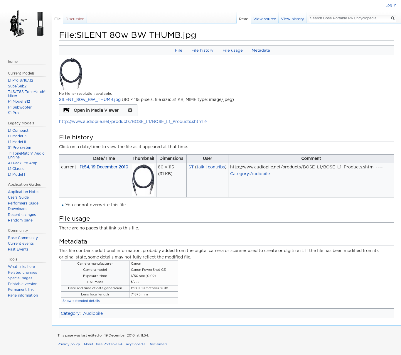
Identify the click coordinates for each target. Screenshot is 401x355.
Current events (21, 243)
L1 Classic (16, 168)
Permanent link (21, 289)
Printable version (22, 284)
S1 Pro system (20, 147)
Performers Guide (23, 203)
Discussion (75, 19)
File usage (233, 50)
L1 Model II (17, 142)
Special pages (20, 278)
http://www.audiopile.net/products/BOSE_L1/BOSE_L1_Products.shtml (131, 121)
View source (264, 19)
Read (244, 19)
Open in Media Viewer (96, 110)
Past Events (18, 249)
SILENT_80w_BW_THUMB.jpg (90, 99)
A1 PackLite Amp (22, 163)
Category (70, 313)
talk (200, 167)
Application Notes (23, 192)
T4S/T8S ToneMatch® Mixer (27, 93)
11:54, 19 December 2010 (104, 167)
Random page (20, 220)
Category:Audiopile (250, 173)
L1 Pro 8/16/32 (20, 80)
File (178, 50)
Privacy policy (69, 344)
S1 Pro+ (14, 113)
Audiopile (93, 313)
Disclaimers (158, 344)
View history (292, 19)
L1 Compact (18, 130)
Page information (23, 295)
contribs (216, 167)
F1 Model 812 (19, 101)
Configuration (130, 110)
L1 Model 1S (18, 136)
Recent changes (22, 214)
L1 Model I (16, 174)
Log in (390, 5)
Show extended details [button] (81, 301)
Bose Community (23, 238)
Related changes (22, 272)
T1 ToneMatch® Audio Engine (26, 155)
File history (202, 50)
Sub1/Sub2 (17, 86)
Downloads (17, 209)
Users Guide (18, 197)
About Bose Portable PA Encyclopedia (114, 344)
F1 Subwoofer (20, 107)
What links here (21, 266)
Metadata (261, 50)
